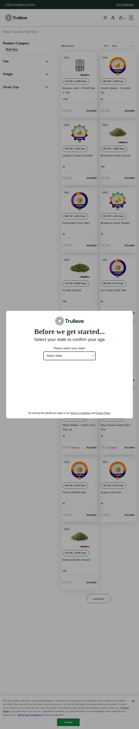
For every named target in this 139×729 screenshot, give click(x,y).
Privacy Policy (103, 413)
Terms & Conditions (80, 413)
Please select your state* (69, 348)
